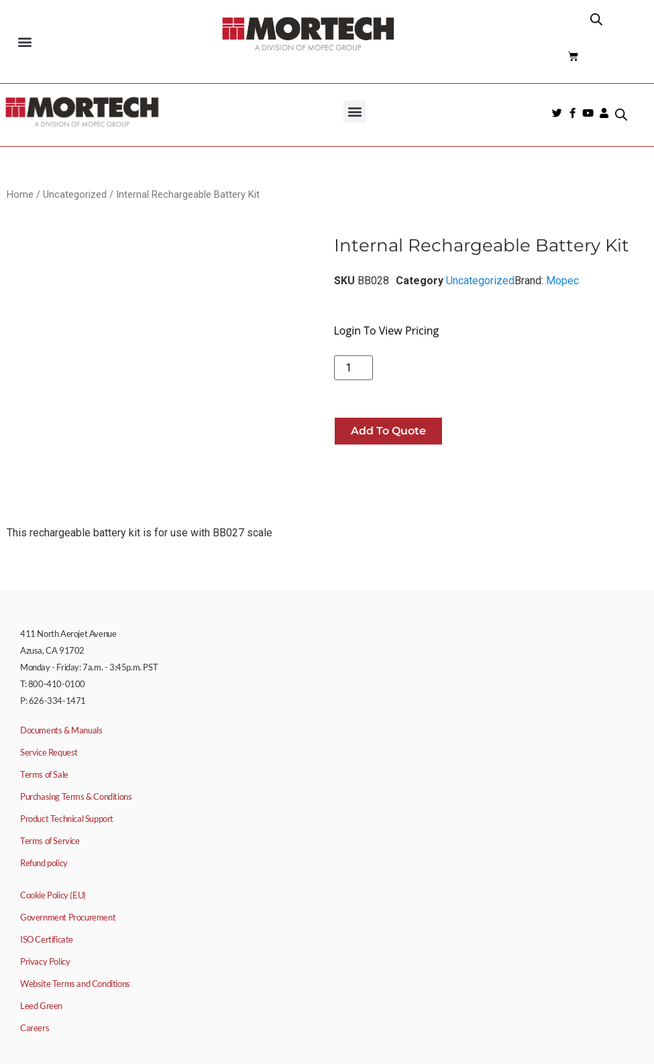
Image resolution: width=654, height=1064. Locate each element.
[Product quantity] (353, 367)
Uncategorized (75, 194)
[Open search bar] (596, 19)
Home (20, 194)
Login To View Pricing (386, 330)
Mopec (562, 280)
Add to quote (388, 430)
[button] (24, 41)
